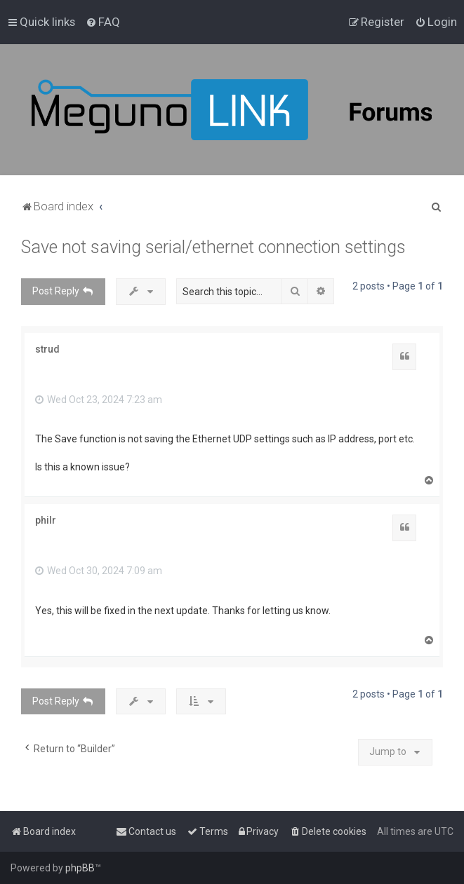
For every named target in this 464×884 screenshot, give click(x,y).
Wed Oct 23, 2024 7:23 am (98, 399)
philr (45, 520)
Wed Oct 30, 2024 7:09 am (98, 570)
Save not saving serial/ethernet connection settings (213, 247)
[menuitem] (103, 22)
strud (47, 349)
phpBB (80, 867)
